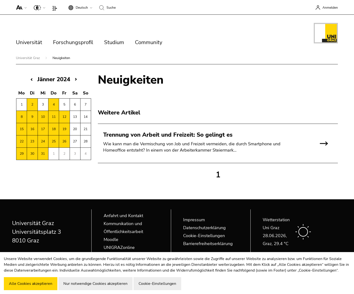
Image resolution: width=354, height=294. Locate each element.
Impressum (194, 220)
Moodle (111, 239)
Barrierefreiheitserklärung (208, 244)
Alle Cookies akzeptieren (30, 283)
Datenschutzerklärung (204, 228)
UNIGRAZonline (119, 247)
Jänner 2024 (53, 79)
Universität (29, 42)
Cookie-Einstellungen (204, 236)
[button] (20, 7)
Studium (114, 42)
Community (148, 42)
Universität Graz (28, 58)
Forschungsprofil (73, 42)
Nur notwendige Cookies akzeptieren (95, 283)
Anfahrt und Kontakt (123, 216)
